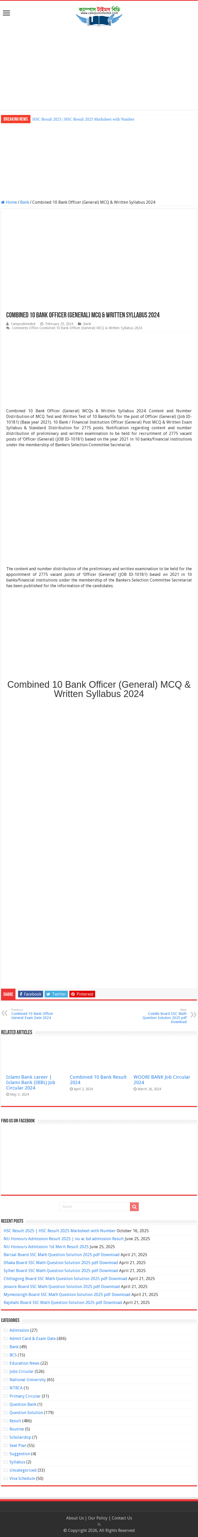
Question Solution (26, 1412)
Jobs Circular (22, 1371)
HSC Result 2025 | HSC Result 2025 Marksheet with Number (83, 119)
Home (9, 202)
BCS (13, 1355)
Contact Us (122, 1518)
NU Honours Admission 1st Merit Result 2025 (46, 1246)
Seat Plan (18, 1445)
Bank (24, 202)
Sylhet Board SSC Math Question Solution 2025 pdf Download (61, 1270)
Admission (19, 1330)
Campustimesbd (23, 324)
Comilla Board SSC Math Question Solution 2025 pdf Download (160, 1016)
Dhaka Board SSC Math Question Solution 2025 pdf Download (61, 1262)
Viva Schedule (22, 1478)
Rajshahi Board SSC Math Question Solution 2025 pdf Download (63, 1302)
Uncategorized (23, 1470)
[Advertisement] (99, 69)
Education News (24, 1363)
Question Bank (23, 1404)
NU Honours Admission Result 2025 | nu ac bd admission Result (64, 1238)
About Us (75, 1518)
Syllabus (17, 1462)
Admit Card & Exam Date (33, 1338)
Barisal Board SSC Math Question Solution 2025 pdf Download (62, 1254)
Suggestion (20, 1453)
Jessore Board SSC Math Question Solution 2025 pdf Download (62, 1286)
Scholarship (20, 1437)
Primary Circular (25, 1396)
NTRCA (16, 1388)
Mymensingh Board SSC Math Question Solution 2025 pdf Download (67, 1294)
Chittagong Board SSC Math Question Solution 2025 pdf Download (65, 1278)
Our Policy (98, 1518)
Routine (17, 1429)
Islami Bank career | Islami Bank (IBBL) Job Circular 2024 (30, 1082)
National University (28, 1379)
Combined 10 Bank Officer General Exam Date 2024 (37, 1014)
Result (15, 1420)
